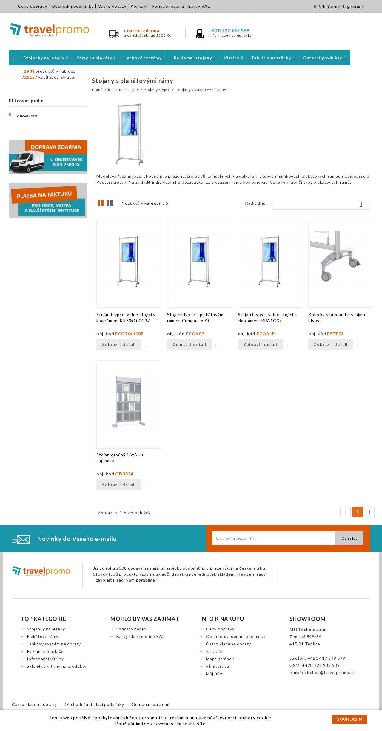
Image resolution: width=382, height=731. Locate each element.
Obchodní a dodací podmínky (236, 636)
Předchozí (345, 512)
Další (368, 512)
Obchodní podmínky (72, 6)
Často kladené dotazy (228, 643)
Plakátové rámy (42, 636)
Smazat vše (23, 114)
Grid (102, 204)
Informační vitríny (45, 658)
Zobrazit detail (119, 344)
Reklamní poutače (45, 651)
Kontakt (139, 6)
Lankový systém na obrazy (54, 643)
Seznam (111, 204)
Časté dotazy (112, 6)
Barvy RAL (199, 6)
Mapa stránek (220, 658)
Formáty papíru (168, 6)
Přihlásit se (217, 666)
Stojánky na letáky (46, 628)
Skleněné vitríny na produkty (57, 666)
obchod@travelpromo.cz (329, 672)
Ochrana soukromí (151, 704)
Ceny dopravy (32, 6)
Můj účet (215, 673)
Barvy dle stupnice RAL (140, 636)
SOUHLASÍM (350, 719)
